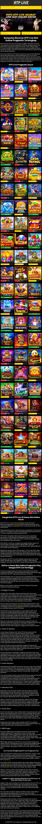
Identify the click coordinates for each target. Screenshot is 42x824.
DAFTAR (10, 33)
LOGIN (31, 33)
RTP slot (9, 764)
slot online (18, 524)
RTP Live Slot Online (21, 7)
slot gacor (20, 605)
